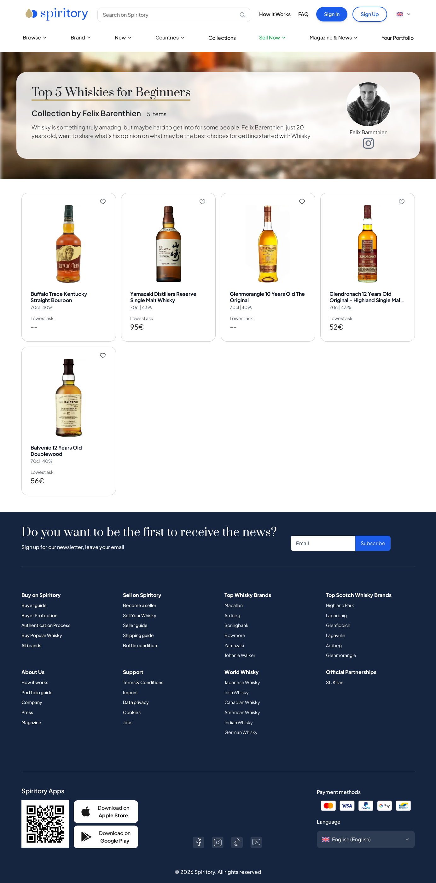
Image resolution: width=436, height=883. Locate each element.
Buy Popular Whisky (41, 625)
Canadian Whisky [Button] (242, 692)
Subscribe (373, 533)
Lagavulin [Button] (335, 625)
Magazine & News (334, 37)
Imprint (130, 682)
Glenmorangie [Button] (341, 645)
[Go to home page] (57, 14)
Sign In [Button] (332, 14)
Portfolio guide (37, 682)
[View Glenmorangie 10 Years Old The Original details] (268, 265)
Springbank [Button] (236, 615)
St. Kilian (334, 672)
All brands (31, 635)
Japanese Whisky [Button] (242, 672)
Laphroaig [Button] (336, 605)
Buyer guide (34, 595)
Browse (35, 37)
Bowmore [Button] (234, 625)
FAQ (303, 14)
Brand (81, 37)
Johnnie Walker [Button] (239, 645)
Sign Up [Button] (370, 14)
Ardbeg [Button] (232, 605)
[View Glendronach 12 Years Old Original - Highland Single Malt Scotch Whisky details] (367, 265)
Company (31, 692)
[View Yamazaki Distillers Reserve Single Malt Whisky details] (168, 265)
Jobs (127, 712)
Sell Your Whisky (139, 605)
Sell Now (272, 37)
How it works (34, 672)
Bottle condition (140, 635)
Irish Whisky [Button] (236, 682)
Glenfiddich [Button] (338, 615)
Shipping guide (138, 625)
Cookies (132, 702)
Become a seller (139, 595)
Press (27, 702)
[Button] (106, 801)
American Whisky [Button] (242, 702)
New (123, 37)
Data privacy (136, 692)
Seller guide (135, 615)
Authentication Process (45, 615)
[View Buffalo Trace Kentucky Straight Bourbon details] (68, 265)
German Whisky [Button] (241, 722)
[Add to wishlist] (107, 201)
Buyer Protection (39, 605)
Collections (222, 37)
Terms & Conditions (143, 672)
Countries (170, 37)
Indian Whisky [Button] (238, 712)
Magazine (31, 712)
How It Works (275, 14)
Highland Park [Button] (340, 595)
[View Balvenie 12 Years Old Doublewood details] (68, 413)
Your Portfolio (397, 37)
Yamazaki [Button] (234, 635)
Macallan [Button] (233, 595)
